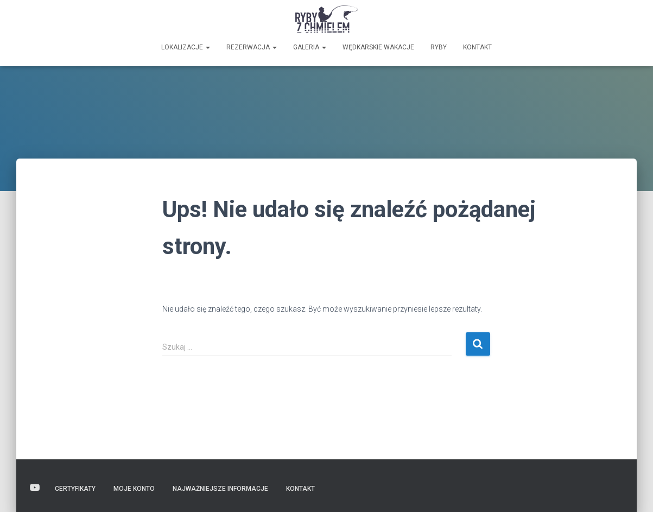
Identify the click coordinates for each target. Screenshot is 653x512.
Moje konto (134, 488)
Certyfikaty (75, 488)
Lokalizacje (185, 47)
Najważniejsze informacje (220, 488)
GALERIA (309, 47)
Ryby (438, 47)
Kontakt (477, 47)
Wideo (34, 488)
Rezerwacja (251, 47)
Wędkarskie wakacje (378, 47)
